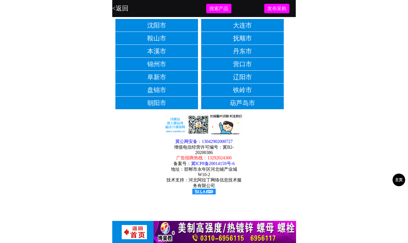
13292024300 (219, 158)
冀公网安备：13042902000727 (204, 141)
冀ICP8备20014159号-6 (213, 163)
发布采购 (276, 8)
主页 (399, 180)
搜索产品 (218, 8)
